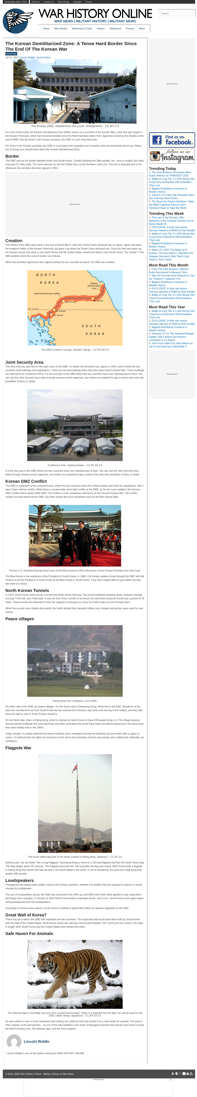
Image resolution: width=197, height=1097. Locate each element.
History (101, 28)
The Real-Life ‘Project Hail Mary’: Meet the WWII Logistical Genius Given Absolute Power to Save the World (171, 204)
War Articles (60, 28)
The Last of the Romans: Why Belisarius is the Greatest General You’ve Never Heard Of (171, 220)
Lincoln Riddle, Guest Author (35, 57)
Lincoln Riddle (36, 1041)
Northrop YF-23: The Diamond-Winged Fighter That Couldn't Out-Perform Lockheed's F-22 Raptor (171, 336)
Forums (130, 28)
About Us (36, 2)
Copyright (77, 2)
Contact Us (49, 2)
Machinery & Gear (82, 28)
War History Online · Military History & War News (47, 1074)
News (46, 28)
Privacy (88, 2)
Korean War (11, 54)
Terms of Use (63, 2)
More (142, 28)
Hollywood (115, 28)
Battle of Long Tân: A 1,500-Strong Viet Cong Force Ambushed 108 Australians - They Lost (171, 182)
